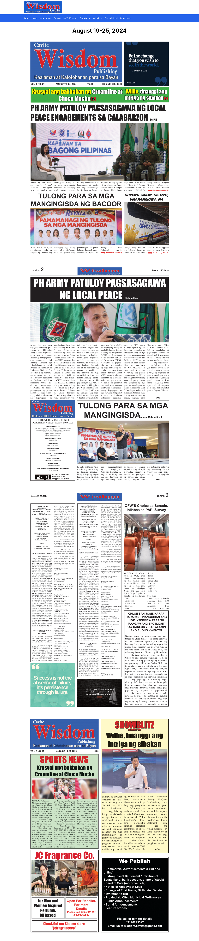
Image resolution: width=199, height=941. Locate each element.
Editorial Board (111, 18)
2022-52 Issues (70, 18)
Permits (83, 18)
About (49, 18)
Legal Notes (125, 18)
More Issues (38, 18)
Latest (27, 18)
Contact (57, 18)
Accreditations (95, 18)
